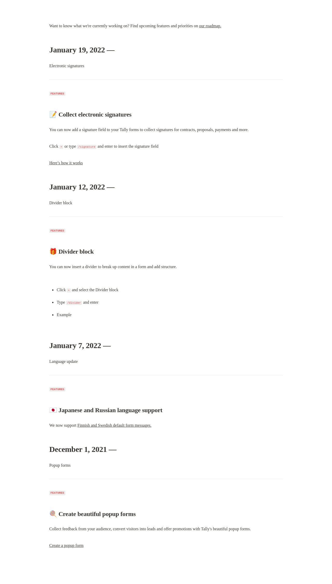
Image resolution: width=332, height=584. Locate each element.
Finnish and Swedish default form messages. (114, 425)
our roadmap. (210, 26)
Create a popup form (66, 545)
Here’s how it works (66, 163)
